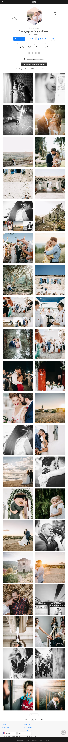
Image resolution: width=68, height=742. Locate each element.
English (6, 731)
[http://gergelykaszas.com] (53, 39)
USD (19, 731)
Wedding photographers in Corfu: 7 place (35, 59)
